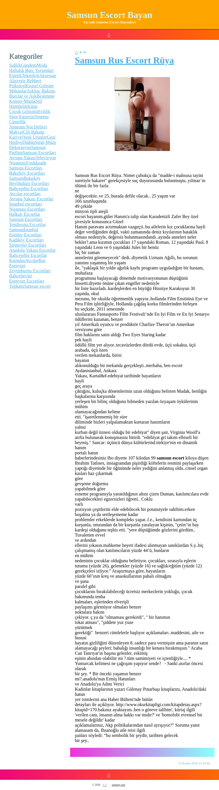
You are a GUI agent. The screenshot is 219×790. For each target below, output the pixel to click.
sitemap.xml (118, 784)
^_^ (105, 784)
